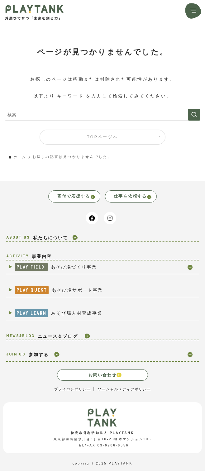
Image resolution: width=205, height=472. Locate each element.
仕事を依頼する (138, 196)
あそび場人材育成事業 (61, 314)
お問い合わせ (104, 376)
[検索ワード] (102, 115)
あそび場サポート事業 (61, 291)
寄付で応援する (72, 196)
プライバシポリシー (70, 390)
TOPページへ (102, 137)
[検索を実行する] (194, 115)
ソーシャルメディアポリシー (126, 390)
